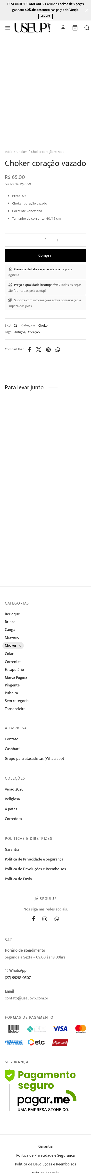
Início (8, 152)
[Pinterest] (48, 349)
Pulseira (11, 693)
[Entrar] (63, 28)
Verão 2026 (14, 789)
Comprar (45, 255)
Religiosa (12, 799)
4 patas (11, 809)
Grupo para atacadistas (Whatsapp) (34, 758)
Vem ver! (45, 16)
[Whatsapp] (58, 349)
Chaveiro (12, 637)
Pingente (12, 685)
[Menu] (8, 27)
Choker (22, 152)
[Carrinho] (75, 28)
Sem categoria (17, 701)
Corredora (13, 819)
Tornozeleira (15, 709)
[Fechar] (87, 10)
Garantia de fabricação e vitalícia (37, 269)
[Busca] (87, 28)
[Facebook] (29, 349)
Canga (10, 629)
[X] (38, 349)
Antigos (19, 332)
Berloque (12, 614)
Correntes (13, 662)
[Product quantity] (45, 240)
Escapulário (14, 669)
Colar (9, 654)
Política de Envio (18, 879)
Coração (34, 332)
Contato (11, 739)
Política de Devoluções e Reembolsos (35, 869)
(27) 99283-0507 (18, 978)
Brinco (10, 622)
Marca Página (16, 677)
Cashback (12, 749)
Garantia (12, 849)
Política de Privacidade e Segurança (34, 859)
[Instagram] (45, 920)
